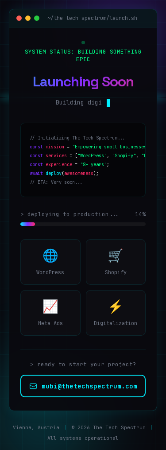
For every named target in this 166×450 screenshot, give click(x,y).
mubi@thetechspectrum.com (83, 386)
